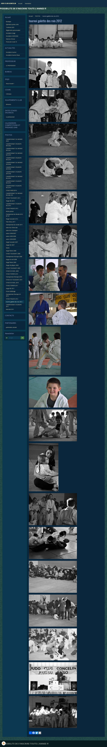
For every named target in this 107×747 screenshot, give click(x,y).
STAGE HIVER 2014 (11, 190)
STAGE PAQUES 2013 (12, 208)
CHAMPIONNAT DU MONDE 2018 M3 (14, 163)
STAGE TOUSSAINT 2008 (13, 253)
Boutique (8, 21)
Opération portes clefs (12, 24)
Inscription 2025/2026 (12, 36)
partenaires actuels (11, 327)
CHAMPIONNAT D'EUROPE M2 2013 (14, 204)
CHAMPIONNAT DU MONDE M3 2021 (14, 149)
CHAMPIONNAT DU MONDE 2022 (14, 140)
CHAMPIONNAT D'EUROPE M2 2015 (14, 182)
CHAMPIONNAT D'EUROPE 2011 (14, 305)
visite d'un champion (11, 230)
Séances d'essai (10, 39)
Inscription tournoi (11, 52)
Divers (8, 248)
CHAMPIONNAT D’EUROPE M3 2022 (13, 144)
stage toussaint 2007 (12, 242)
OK (22, 338)
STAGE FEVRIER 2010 (12, 274)
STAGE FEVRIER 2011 (12, 285)
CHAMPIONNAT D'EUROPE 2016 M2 (14, 172)
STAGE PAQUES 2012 (12, 299)
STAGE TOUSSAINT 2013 (13, 198)
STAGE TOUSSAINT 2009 (13, 268)
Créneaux (8, 94)
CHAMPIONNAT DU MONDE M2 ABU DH (14, 194)
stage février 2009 (11, 262)
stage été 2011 (10, 288)
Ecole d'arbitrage (10, 291)
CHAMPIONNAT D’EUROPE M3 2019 (13, 158)
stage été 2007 (10, 245)
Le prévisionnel (10, 117)
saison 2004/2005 (11, 239)
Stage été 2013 (10, 201)
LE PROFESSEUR (10, 65)
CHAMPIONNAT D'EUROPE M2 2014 (14, 186)
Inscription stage (10, 33)
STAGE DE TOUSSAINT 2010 (14, 280)
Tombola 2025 (10, 27)
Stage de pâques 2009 (12, 265)
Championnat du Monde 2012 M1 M (14, 215)
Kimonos (8, 104)
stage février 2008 (11, 251)
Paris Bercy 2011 (10, 222)
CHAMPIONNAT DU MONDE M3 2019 (14, 154)
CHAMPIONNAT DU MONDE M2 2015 (14, 177)
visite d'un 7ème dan (12, 227)
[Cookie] (4, 743)
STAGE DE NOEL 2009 (12, 271)
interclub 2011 (10, 309)
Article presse (10, 211)
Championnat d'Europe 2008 (14, 256)
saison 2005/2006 (11, 236)
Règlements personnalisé (13, 30)
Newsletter (28, 3)
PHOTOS (37, 16)
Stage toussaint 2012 (12, 219)
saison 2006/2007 (11, 233)
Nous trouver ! (10, 83)
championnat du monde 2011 (14, 224)
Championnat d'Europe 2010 (14, 277)
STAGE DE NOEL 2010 (12, 282)
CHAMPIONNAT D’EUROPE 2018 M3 (13, 168)
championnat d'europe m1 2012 (13, 295)
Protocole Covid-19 (11, 42)
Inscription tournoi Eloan (13, 55)
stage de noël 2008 (11, 259)
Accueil (20, 3)
